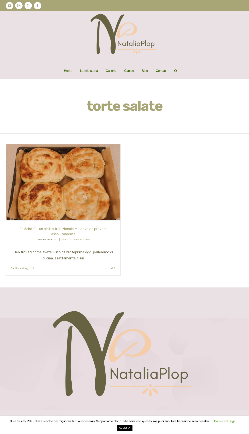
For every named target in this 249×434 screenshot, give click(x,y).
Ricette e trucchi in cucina (75, 239)
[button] (175, 71)
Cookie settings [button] (224, 421)
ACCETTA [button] (124, 427)
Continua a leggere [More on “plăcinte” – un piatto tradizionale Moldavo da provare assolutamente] (21, 268)
